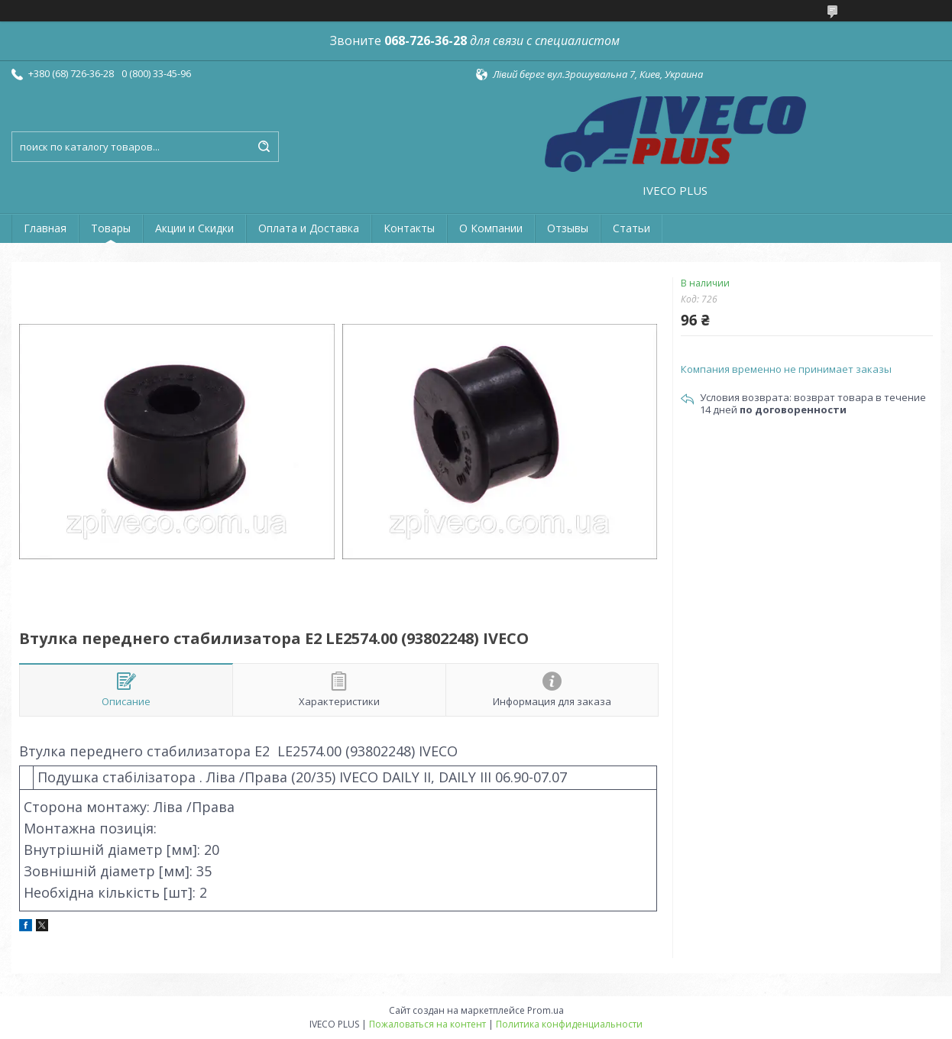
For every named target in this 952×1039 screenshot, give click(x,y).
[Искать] (263, 146)
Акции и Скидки (194, 228)
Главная (45, 228)
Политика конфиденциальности (569, 1024)
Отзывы (567, 228)
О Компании (491, 228)
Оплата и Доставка (308, 228)
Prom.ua (545, 1010)
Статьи (631, 228)
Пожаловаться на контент (427, 1024)
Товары (111, 228)
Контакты (409, 228)
